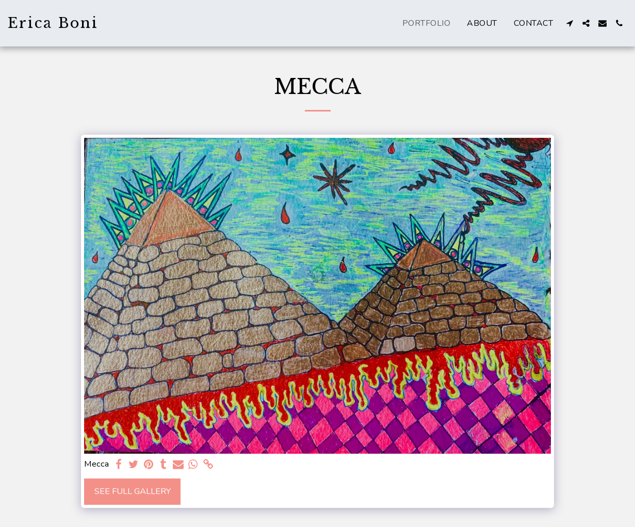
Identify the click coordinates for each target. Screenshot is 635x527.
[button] (569, 23)
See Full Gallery (132, 491)
